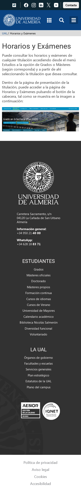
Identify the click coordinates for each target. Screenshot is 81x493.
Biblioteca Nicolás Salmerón (39, 322)
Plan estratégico (38, 375)
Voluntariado (38, 334)
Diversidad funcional (38, 328)
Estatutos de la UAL (38, 381)
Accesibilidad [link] (40, 483)
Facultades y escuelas (38, 363)
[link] (71, 4)
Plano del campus (38, 387)
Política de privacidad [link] (40, 462)
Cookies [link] (40, 476)
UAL (4, 33)
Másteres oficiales (38, 275)
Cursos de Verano (38, 305)
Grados (38, 269)
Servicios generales (38, 369)
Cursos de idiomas (38, 299)
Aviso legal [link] (40, 469)
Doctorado (38, 281)
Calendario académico (38, 317)
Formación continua (38, 293)
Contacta (71, 5)
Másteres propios (38, 287)
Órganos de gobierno (38, 358)
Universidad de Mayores (38, 311)
